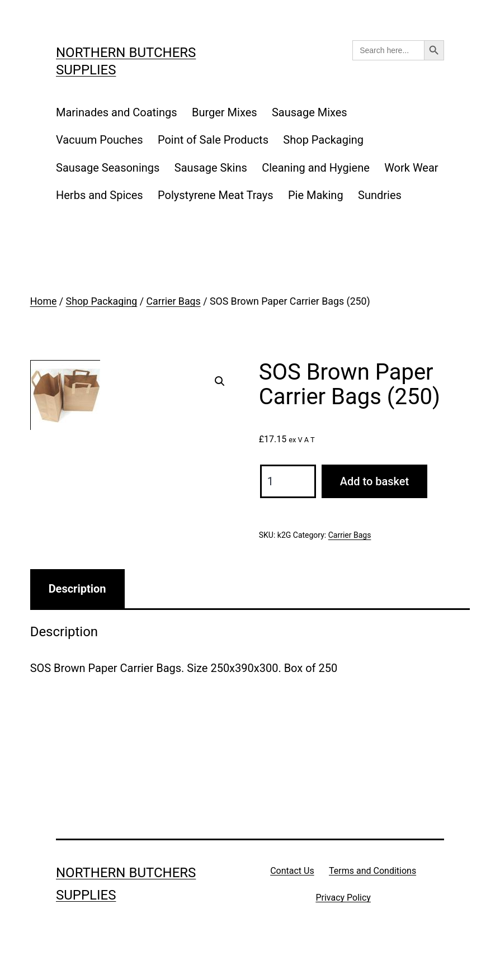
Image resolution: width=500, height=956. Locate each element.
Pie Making (315, 195)
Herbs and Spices (99, 195)
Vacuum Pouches (99, 139)
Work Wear (411, 167)
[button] (220, 381)
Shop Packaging (323, 139)
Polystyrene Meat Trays (215, 195)
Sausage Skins (210, 167)
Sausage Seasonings (107, 167)
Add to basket (374, 481)
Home (43, 301)
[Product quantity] (288, 481)
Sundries (380, 195)
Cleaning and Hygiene (316, 167)
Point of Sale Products (213, 139)
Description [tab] (77, 588)
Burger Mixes (224, 112)
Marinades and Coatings (116, 112)
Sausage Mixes (309, 112)
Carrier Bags (173, 301)
